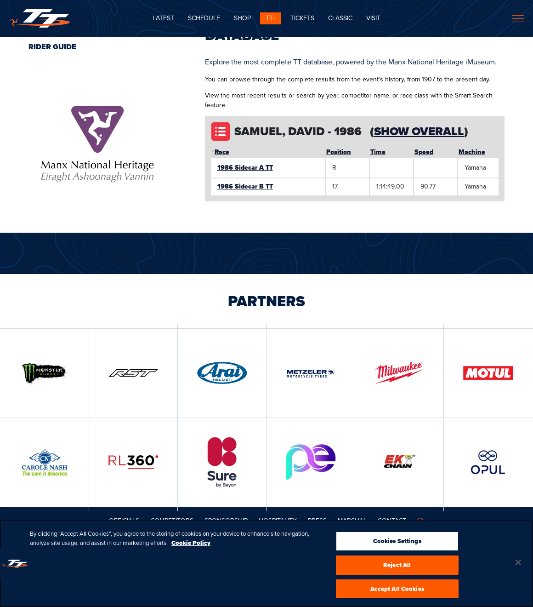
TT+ (271, 18)
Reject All (397, 567)
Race (222, 152)
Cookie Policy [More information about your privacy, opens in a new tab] (190, 545)
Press (317, 521)
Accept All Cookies (397, 591)
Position (338, 152)
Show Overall (419, 131)
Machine (472, 152)
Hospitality (278, 521)
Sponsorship (226, 521)
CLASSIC (340, 18)
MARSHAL (352, 521)
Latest (163, 18)
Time (378, 152)
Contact (392, 521)
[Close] (518, 565)
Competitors (171, 521)
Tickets (302, 18)
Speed (423, 152)
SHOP (242, 18)
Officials (124, 521)
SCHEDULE (204, 18)
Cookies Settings (397, 543)
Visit (373, 18)
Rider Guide (52, 46)
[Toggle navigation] (518, 18)
